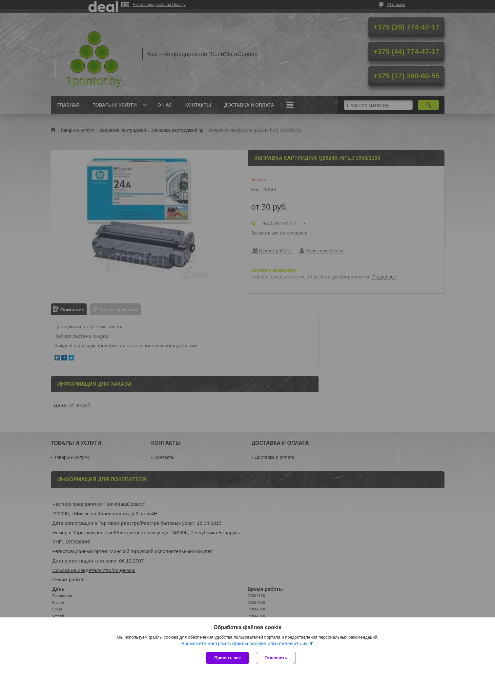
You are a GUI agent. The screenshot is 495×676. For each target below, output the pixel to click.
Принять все (227, 657)
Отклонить (275, 657)
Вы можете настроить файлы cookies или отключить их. (245, 643)
